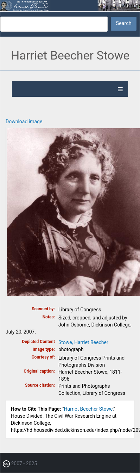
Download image (24, 121)
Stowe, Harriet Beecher (83, 342)
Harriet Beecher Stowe (88, 409)
